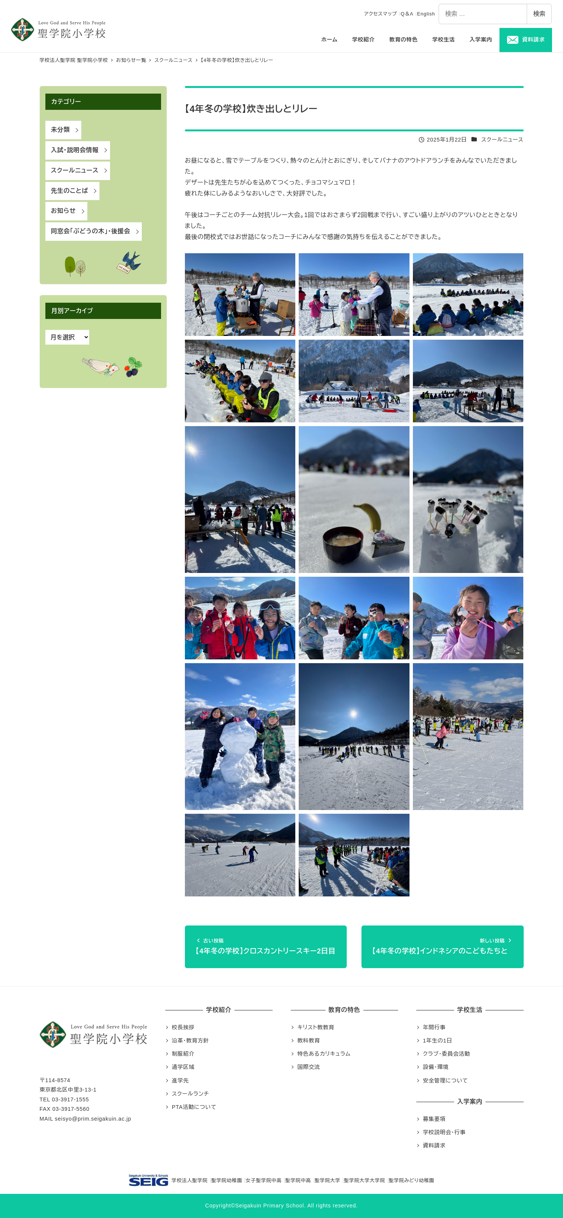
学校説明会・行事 (444, 1132)
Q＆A (407, 14)
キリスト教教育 (316, 1027)
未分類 (60, 129)
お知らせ (63, 211)
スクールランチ (190, 1094)
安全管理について (445, 1081)
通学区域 (183, 1067)
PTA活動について (194, 1107)
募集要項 (434, 1119)
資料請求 (434, 1146)
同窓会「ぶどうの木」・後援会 (90, 231)
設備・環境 (436, 1067)
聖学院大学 (327, 1180)
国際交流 (309, 1067)
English (426, 14)
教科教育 (309, 1041)
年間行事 (434, 1027)
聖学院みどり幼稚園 (411, 1180)
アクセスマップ (380, 14)
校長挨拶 (183, 1027)
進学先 (180, 1081)
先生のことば (69, 191)
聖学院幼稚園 (226, 1180)
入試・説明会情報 (75, 150)
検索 (539, 14)
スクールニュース (502, 140)
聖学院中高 (298, 1180)
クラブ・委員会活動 (446, 1054)
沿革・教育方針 (190, 1041)
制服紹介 (183, 1054)
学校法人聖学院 (168, 1180)
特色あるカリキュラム (324, 1054)
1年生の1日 (438, 1041)
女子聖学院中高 (264, 1180)
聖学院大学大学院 (364, 1180)
